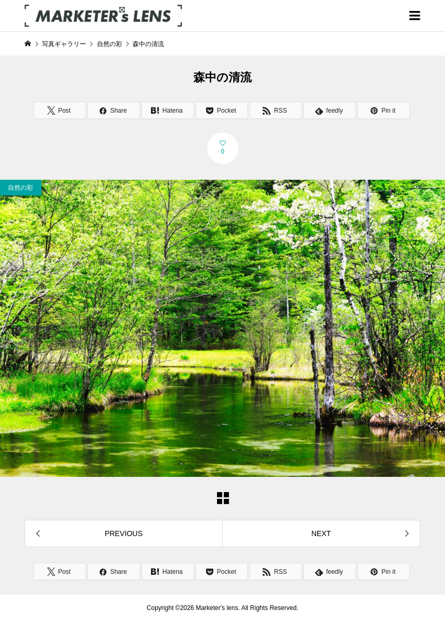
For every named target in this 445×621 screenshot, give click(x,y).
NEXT (321, 533)
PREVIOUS (124, 533)
